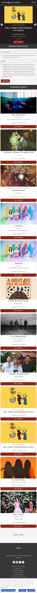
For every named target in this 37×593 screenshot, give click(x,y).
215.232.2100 (18, 557)
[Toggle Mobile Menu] (35, 2)
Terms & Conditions (18, 572)
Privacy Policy (8, 76)
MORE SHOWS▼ (18, 535)
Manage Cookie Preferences (18, 576)
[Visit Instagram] (14, 562)
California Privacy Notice (18, 570)
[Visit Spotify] (17, 562)
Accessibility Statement (18, 574)
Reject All (31, 591)
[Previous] (2, 25)
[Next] (35, 25)
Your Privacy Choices (19, 566)
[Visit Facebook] (20, 562)
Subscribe (5, 81)
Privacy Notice (4, 588)
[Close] (35, 581)
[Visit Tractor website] (18, 548)
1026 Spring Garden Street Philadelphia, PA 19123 (18, 555)
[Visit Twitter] (23, 562)
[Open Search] (32, 2)
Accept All (22, 591)
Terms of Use (20, 75)
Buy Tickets (18, 42)
